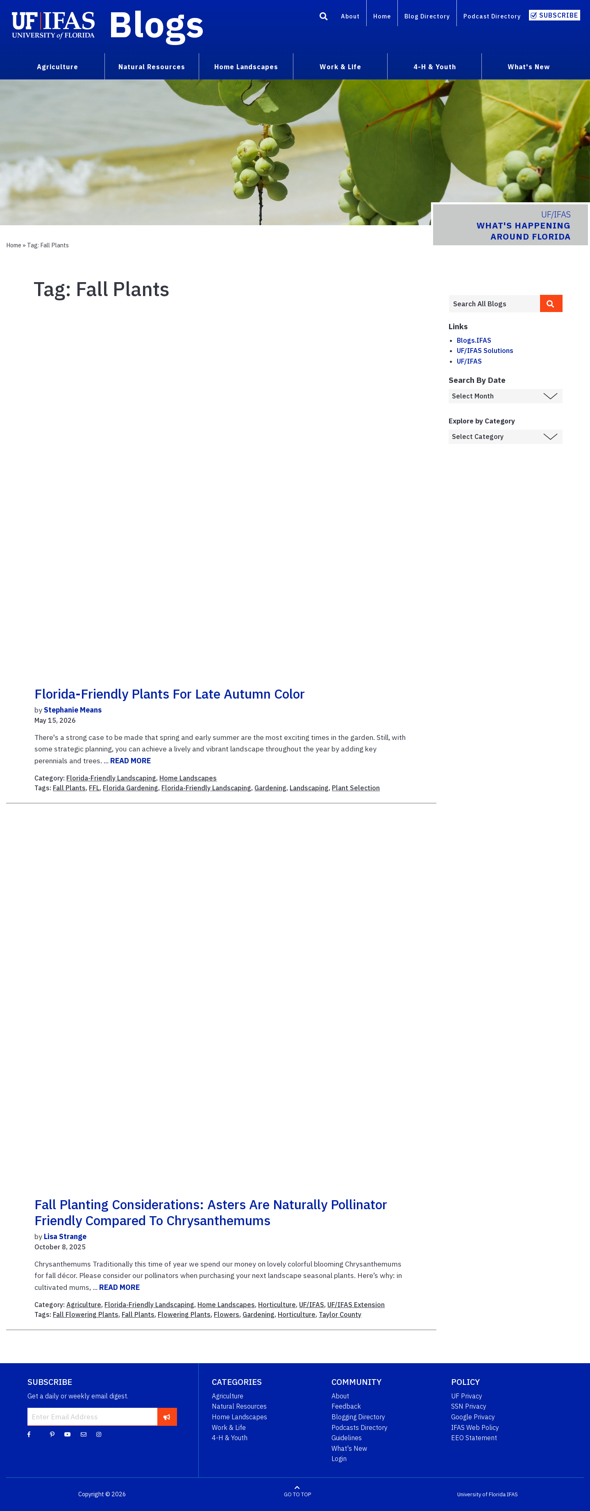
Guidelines (346, 1438)
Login (339, 1458)
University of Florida (481, 1494)
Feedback (346, 1406)
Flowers (226, 1314)
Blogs (156, 23)
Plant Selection (356, 788)
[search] (551, 303)
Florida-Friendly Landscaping (111, 778)
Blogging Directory (358, 1417)
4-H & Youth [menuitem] (434, 67)
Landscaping (309, 788)
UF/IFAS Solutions (485, 350)
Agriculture (83, 1305)
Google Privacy (473, 1417)
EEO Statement (474, 1438)
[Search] (323, 17)
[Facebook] (28, 1434)
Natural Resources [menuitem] (151, 67)
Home (382, 16)
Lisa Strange (65, 1236)
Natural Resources (239, 1406)
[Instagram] (98, 1434)
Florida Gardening (130, 788)
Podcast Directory (492, 16)
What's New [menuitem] (529, 67)
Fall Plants (69, 788)
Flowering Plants (184, 1314)
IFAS (512, 1494)
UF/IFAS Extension (356, 1305)
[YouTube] (67, 1434)
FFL (94, 788)
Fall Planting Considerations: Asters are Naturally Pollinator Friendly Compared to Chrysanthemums (210, 1212)
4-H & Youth (229, 1438)
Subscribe (558, 15)
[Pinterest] (52, 1434)
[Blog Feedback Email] (83, 1434)
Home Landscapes (188, 778)
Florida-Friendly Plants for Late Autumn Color (169, 693)
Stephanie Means (73, 710)
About (350, 16)
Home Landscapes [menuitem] (246, 67)
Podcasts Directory (359, 1427)
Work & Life (229, 1427)
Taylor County (340, 1314)
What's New (349, 1448)
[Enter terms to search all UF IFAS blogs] (494, 304)
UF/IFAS (311, 1305)
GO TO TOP (297, 1494)
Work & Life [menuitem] (340, 67)
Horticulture (277, 1305)
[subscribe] (167, 1416)
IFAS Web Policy (475, 1427)
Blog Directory (427, 16)
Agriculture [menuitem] (57, 67)
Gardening (270, 788)
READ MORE (130, 760)
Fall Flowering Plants (85, 1314)
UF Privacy (466, 1396)
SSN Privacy (468, 1406)
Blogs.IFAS (474, 340)
